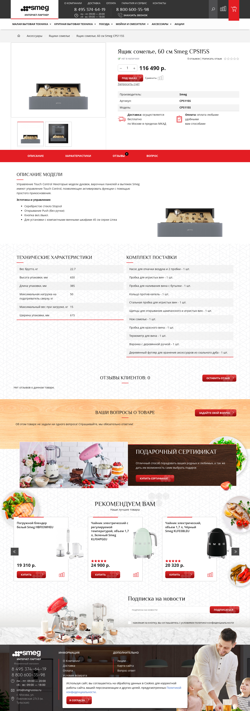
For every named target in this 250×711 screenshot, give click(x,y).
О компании (73, 3)
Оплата (111, 3)
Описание (36, 156)
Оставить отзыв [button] (218, 378)
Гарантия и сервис (134, 3)
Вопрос (152, 156)
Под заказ (129, 78)
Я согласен (77, 700)
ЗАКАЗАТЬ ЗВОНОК (135, 15)
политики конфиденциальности (214, 622)
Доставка (94, 3)
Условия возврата (75, 675)
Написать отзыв (212, 58)
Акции (121, 661)
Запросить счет (129, 84)
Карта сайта (125, 665)
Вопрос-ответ (126, 670)
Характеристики (78, 156)
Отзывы (121, 155)
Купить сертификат (154, 478)
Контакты (159, 3)
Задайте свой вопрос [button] (214, 413)
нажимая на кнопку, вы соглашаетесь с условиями (181, 622)
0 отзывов (194, 58)
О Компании (71, 661)
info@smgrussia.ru (29, 690)
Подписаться (223, 609)
